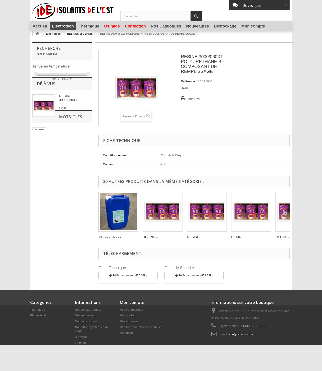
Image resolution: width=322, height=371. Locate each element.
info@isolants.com (241, 334)
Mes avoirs (127, 315)
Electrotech (38, 315)
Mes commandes (131, 309)
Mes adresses (129, 321)
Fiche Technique (112, 268)
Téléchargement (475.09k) (128, 275)
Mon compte (132, 302)
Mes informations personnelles (141, 327)
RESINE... (150, 237)
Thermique (37, 309)
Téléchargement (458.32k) (194, 275)
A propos (81, 337)
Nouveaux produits (88, 309)
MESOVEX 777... (111, 237)
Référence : (189, 81)
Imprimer (194, 98)
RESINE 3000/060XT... (69, 108)
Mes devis (126, 333)
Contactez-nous (86, 321)
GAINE (39, 154)
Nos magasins (85, 315)
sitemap (80, 342)
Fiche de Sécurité (179, 268)
